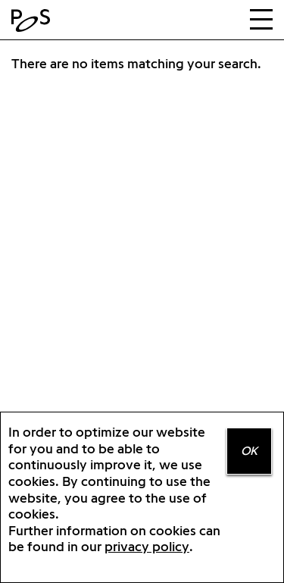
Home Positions (34, 20)
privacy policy (147, 546)
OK (249, 451)
